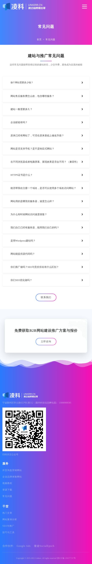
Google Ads (24, 546)
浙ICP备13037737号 (66, 558)
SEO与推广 (8, 526)
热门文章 (7, 513)
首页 (39, 39)
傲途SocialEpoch (44, 546)
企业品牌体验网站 (12, 477)
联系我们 (46, 297)
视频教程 (7, 483)
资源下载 (7, 490)
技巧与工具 (8, 532)
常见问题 (50, 39)
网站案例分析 (9, 519)
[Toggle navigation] (84, 6)
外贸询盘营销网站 (12, 470)
